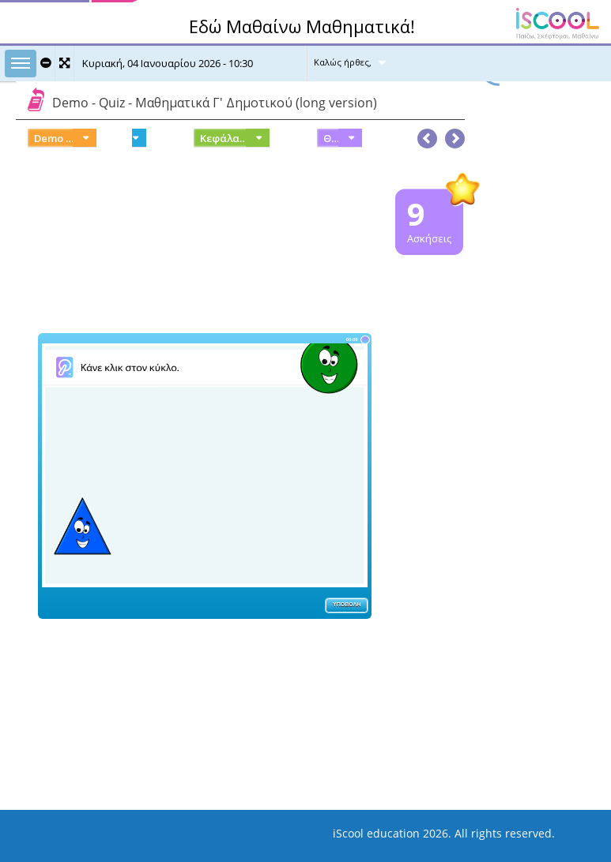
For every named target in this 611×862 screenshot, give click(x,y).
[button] (455, 135)
